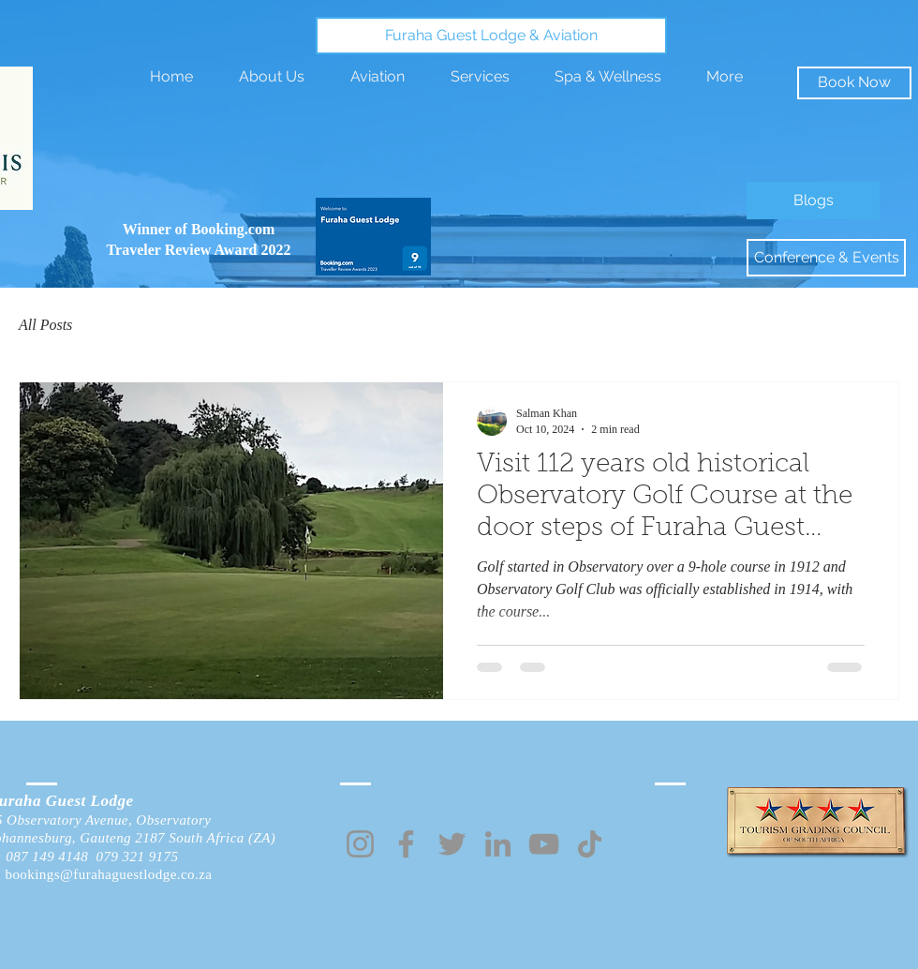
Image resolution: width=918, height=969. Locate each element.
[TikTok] (589, 844)
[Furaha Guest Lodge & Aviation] (491, 35)
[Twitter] (452, 844)
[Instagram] (360, 844)
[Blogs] (813, 200)
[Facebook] (406, 844)
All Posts (45, 325)
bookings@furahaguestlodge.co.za (108, 874)
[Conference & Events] (826, 257)
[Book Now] (854, 83)
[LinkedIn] (498, 844)
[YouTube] (544, 844)
